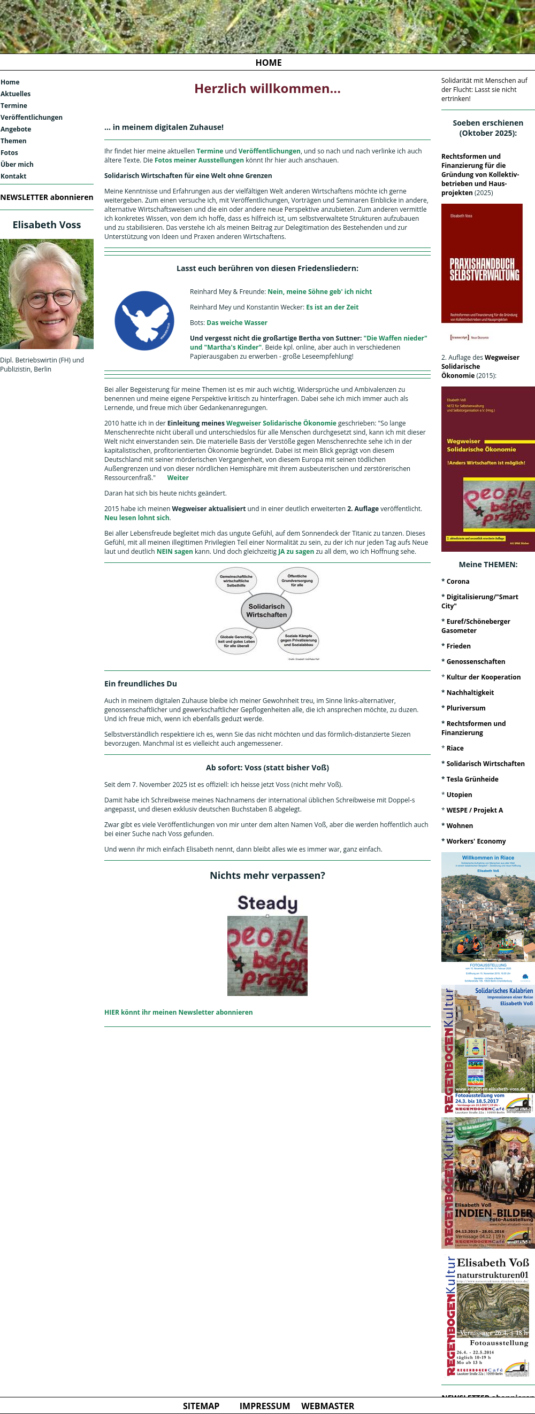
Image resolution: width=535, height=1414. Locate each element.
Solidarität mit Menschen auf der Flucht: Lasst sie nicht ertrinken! (484, 89)
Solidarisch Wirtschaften (486, 763)
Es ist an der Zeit (332, 307)
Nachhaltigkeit (470, 692)
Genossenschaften (476, 661)
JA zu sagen (296, 551)
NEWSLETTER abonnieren (46, 197)
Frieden (459, 646)
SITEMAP (201, 1406)
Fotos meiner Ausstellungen (199, 160)
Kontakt (13, 176)
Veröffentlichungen (32, 117)
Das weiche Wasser (237, 322)
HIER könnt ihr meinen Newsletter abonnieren (178, 1012)
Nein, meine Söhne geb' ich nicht (320, 291)
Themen (14, 140)
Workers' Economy (476, 841)
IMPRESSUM (265, 1406)
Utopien (459, 794)
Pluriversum (466, 708)
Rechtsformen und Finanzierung (473, 728)
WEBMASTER (327, 1406)
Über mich (17, 164)
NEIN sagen (174, 551)
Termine (14, 105)
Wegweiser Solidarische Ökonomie (281, 423)
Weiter (178, 477)
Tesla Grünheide (473, 779)
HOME (269, 62)
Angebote (16, 129)
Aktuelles (15, 93)
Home (10, 82)
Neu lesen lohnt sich (137, 517)
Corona (458, 581)
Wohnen (460, 825)
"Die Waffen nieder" (395, 338)
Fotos (9, 152)
